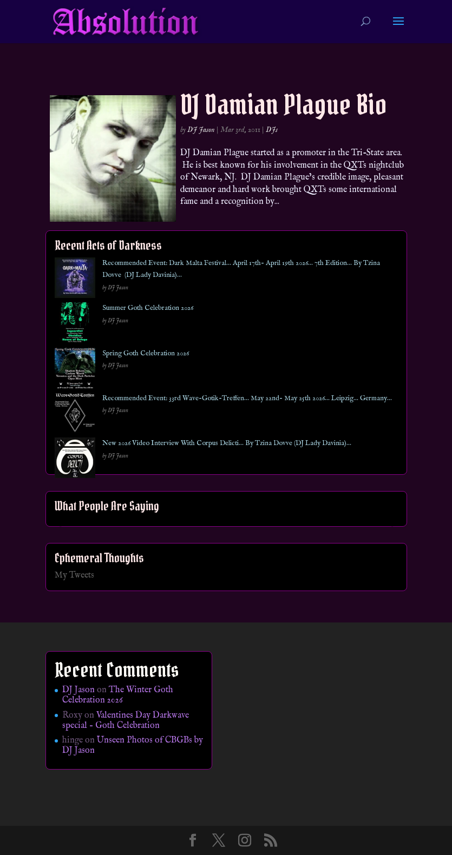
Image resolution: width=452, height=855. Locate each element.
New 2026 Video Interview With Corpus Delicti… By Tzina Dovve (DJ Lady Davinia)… (226, 443)
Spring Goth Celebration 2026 (145, 353)
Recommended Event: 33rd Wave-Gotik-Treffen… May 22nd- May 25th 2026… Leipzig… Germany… (247, 398)
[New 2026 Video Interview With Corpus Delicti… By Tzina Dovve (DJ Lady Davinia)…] (75, 460)
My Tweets (74, 575)
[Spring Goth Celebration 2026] (75, 370)
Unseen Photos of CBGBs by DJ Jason (132, 745)
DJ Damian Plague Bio (283, 104)
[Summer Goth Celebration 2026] (75, 324)
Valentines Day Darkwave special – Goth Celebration (125, 720)
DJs (272, 130)
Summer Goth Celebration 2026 (147, 308)
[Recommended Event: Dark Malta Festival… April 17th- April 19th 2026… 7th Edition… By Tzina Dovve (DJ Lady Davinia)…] (75, 279)
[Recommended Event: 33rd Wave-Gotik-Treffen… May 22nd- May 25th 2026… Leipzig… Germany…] (75, 415)
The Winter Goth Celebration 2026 (117, 695)
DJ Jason (201, 130)
